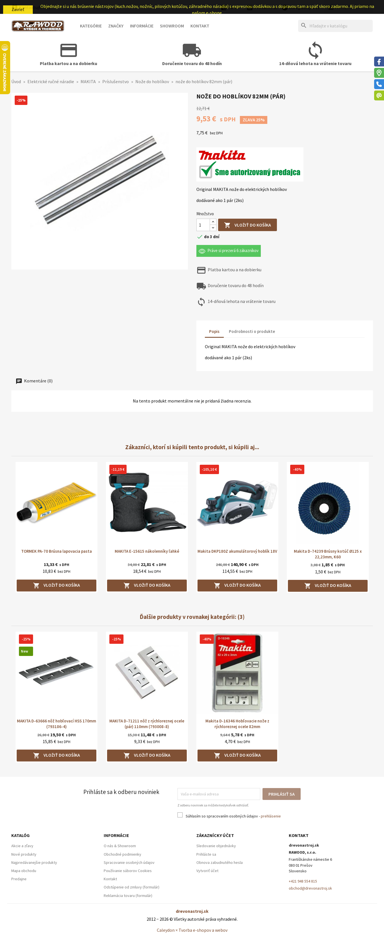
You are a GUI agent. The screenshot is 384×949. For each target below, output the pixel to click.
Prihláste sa (206, 854)
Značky (115, 26)
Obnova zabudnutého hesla (219, 862)
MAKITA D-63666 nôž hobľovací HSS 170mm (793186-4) (56, 723)
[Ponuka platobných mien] (231, 7)
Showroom (172, 26)
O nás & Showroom (120, 845)
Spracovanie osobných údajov (129, 862)
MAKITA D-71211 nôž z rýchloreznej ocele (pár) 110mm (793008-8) (146, 723)
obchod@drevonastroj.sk (310, 888)
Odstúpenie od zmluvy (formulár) (131, 887)
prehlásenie (271, 816)
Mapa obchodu (23, 870)
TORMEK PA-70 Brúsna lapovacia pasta (56, 551)
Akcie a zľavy (22, 845)
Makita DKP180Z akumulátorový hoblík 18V (237, 551)
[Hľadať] (335, 26)
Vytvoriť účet (207, 870)
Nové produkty (23, 854)
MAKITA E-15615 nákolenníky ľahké (147, 551)
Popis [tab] (214, 331)
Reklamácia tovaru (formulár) (128, 895)
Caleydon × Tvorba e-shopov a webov (192, 930)
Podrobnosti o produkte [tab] (252, 331)
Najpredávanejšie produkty (34, 862)
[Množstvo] (203, 225)
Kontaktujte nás (31, 7)
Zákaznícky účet (215, 835)
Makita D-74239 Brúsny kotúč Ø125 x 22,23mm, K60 (328, 553)
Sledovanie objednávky (216, 845)
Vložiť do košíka (247, 225)
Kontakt (199, 26)
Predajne (19, 878)
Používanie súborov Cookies (128, 870)
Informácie (141, 26)
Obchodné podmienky (122, 854)
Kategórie (91, 26)
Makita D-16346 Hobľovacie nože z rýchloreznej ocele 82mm (237, 723)
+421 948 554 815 (303, 881)
